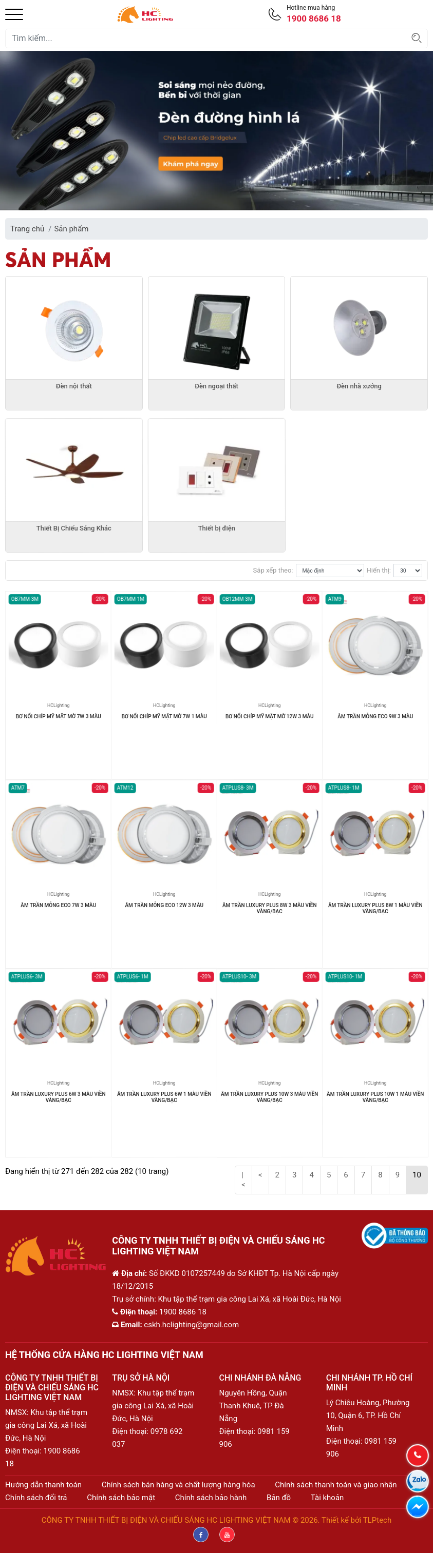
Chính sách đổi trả (36, 1497)
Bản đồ (279, 1497)
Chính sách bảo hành (211, 1497)
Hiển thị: (379, 570)
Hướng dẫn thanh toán (43, 1484)
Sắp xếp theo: (273, 570)
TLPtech (377, 1520)
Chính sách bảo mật (121, 1497)
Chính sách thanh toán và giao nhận (336, 1484)
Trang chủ (27, 228)
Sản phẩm (71, 228)
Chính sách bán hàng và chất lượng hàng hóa (178, 1484)
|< (243, 1179)
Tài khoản (327, 1497)
